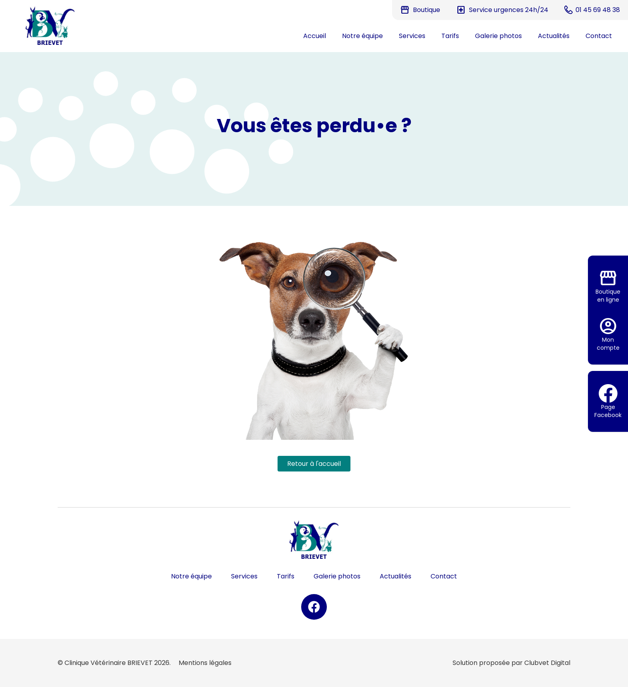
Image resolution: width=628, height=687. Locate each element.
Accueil (314, 35)
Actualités (554, 35)
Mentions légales (205, 662)
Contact (599, 35)
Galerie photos (498, 35)
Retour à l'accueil (314, 463)
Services (412, 35)
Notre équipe (362, 35)
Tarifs (450, 35)
